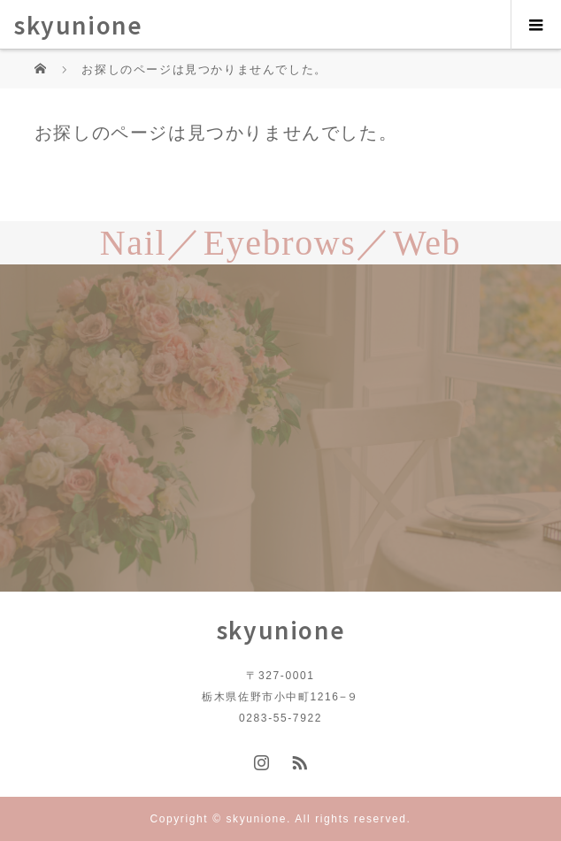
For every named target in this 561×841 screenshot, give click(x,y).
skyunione (77, 24)
